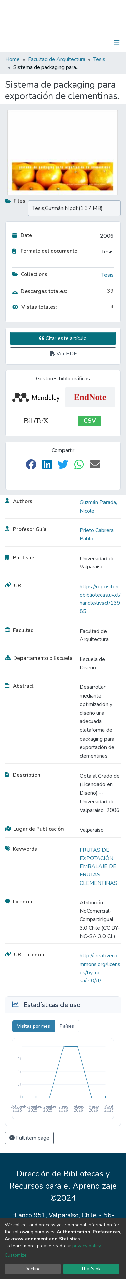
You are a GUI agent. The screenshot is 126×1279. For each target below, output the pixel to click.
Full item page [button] (29, 1138)
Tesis (99, 59)
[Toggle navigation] (116, 43)
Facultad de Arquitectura (56, 59)
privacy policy (86, 1246)
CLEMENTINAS (98, 883)
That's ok (91, 1269)
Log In (95, 43)
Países (67, 1026)
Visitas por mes (33, 1026)
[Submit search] (82, 43)
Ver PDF (63, 354)
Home (12, 59)
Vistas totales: (34, 307)
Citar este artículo (63, 338)
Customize (16, 1255)
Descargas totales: (39, 291)
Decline (33, 1269)
